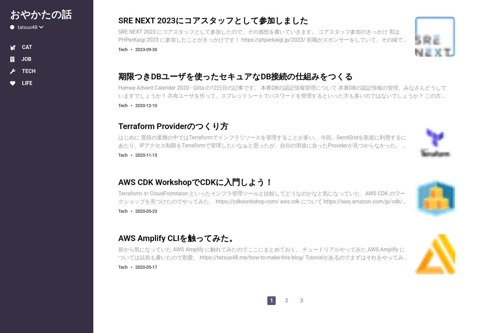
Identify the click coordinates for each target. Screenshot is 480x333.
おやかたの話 (41, 14)
